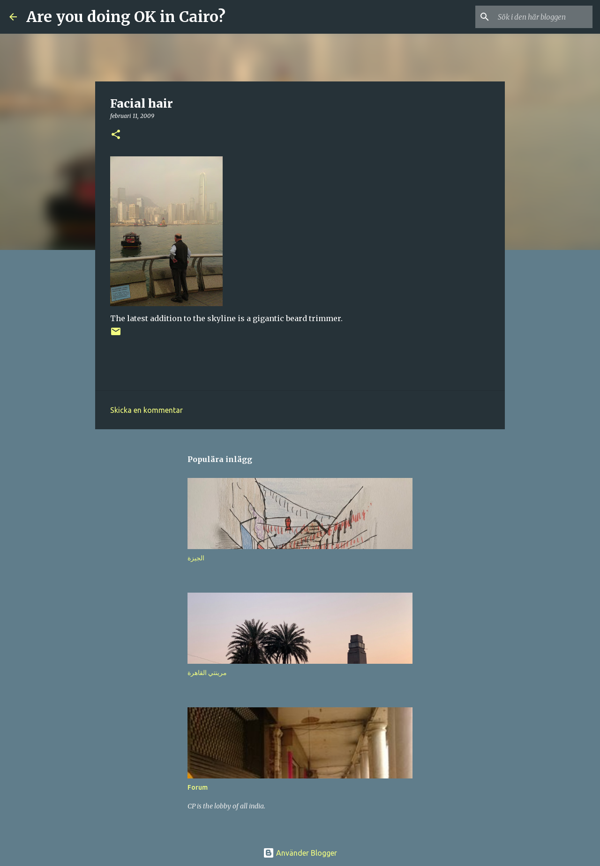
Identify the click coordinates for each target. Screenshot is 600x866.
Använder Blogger (300, 853)
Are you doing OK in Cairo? (125, 16)
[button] (115, 135)
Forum (198, 787)
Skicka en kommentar (146, 410)
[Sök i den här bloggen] (543, 17)
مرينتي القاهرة (207, 672)
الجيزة (196, 558)
